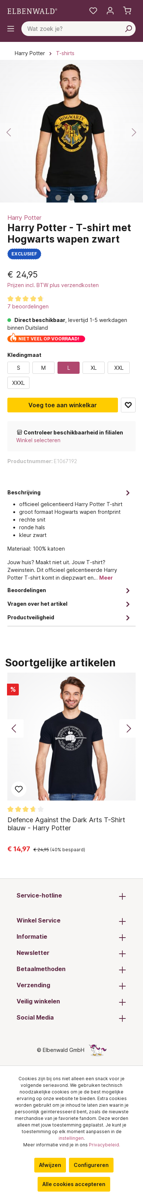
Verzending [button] (71, 986)
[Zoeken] (128, 28)
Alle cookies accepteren (73, 1184)
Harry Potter (24, 217)
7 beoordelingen (28, 306)
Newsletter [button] (71, 953)
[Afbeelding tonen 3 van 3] (85, 198)
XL (94, 368)
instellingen (71, 1138)
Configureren (91, 1165)
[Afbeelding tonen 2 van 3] (71, 198)
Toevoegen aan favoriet (128, 405)
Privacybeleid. (104, 1144)
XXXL (18, 383)
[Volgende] (134, 132)
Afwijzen (50, 1165)
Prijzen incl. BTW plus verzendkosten (53, 285)
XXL (118, 368)
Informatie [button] (71, 937)
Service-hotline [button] (71, 896)
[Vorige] (9, 132)
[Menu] (10, 28)
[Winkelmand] (127, 10)
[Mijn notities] (93, 10)
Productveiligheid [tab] (69, 617)
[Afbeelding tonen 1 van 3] (58, 198)
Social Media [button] (71, 1018)
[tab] (69, 534)
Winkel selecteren (38, 440)
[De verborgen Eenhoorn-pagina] (98, 1050)
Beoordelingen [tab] (69, 590)
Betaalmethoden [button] (71, 969)
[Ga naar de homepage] (32, 11)
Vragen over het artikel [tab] (69, 604)
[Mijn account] (110, 10)
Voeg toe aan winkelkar (62, 405)
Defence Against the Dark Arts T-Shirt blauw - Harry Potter (66, 824)
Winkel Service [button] (71, 921)
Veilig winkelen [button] (71, 1002)
